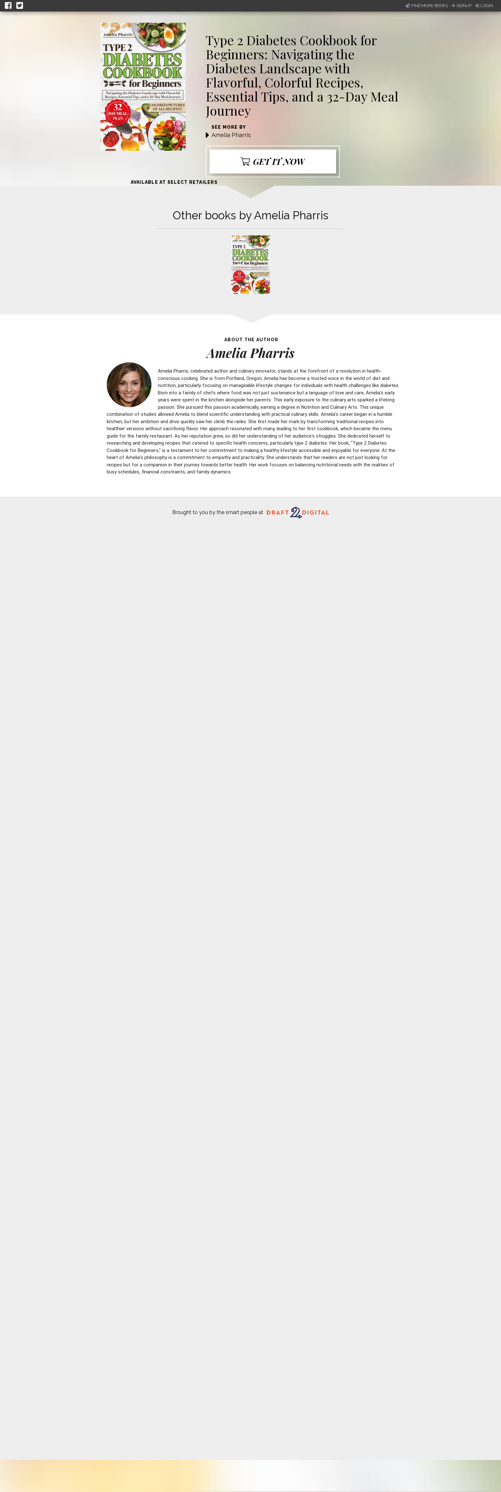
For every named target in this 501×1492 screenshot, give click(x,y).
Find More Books (426, 5)
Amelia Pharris (231, 135)
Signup (461, 5)
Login (484, 5)
